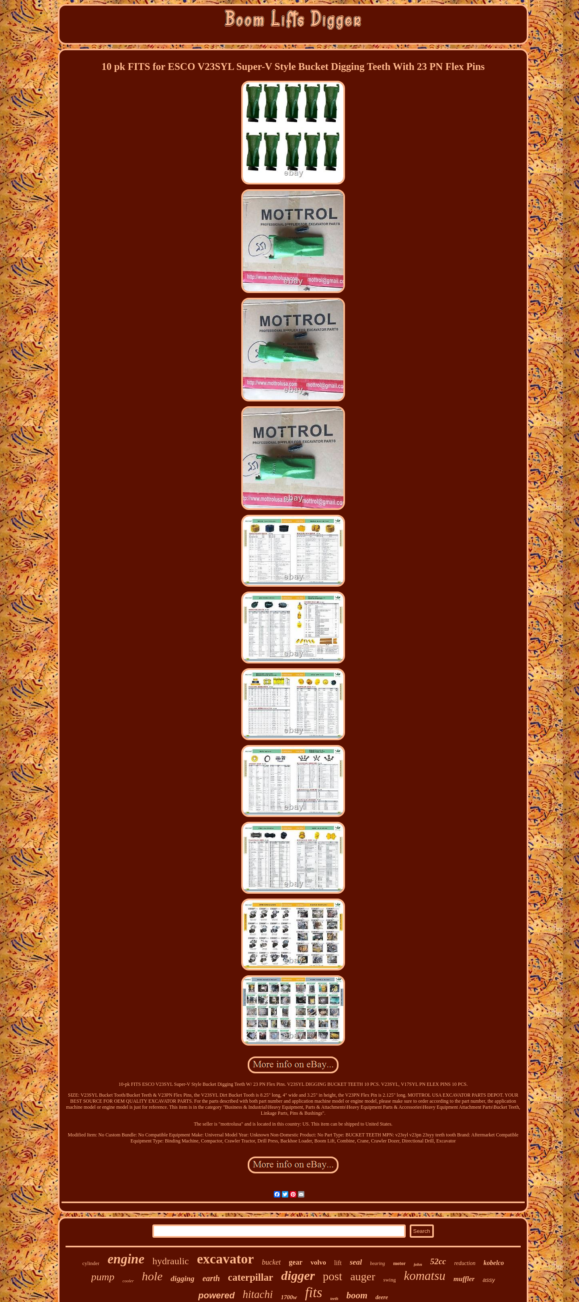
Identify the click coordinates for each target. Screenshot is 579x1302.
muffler (464, 1279)
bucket (271, 1262)
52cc (438, 1261)
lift (338, 1262)
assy (488, 1279)
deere (382, 1297)
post (332, 1276)
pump (103, 1277)
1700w (289, 1297)
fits (313, 1292)
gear (295, 1262)
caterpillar (250, 1277)
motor (399, 1263)
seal (356, 1262)
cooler (128, 1280)
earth (211, 1278)
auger (362, 1276)
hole (152, 1276)
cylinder (91, 1263)
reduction (464, 1263)
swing (389, 1280)
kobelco (494, 1262)
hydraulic (170, 1261)
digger (298, 1275)
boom (356, 1295)
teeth (334, 1298)
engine (125, 1259)
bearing (377, 1263)
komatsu (424, 1276)
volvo (318, 1262)
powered (216, 1295)
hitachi (258, 1294)
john (418, 1264)
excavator (225, 1258)
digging (182, 1278)
